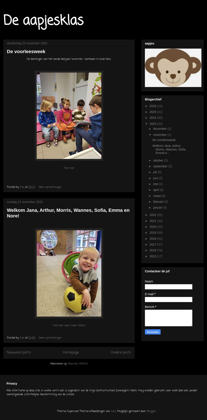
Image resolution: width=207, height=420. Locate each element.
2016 (153, 250)
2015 (153, 256)
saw (113, 411)
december (160, 128)
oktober (158, 160)
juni (156, 178)
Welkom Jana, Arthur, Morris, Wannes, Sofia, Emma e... (169, 149)
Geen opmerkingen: (51, 187)
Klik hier (69, 168)
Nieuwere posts (19, 352)
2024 (153, 117)
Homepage (71, 352)
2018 (153, 238)
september (160, 166)
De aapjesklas (43, 21)
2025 (153, 112)
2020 (153, 226)
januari (158, 207)
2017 (153, 244)
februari (158, 201)
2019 (153, 232)
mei (156, 184)
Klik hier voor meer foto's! (69, 325)
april (156, 190)
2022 (153, 215)
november (160, 134)
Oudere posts (121, 352)
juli (155, 172)
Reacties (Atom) (78, 364)
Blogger (151, 411)
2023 (153, 123)
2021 (153, 221)
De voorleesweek (26, 51)
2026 (153, 106)
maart (157, 196)
